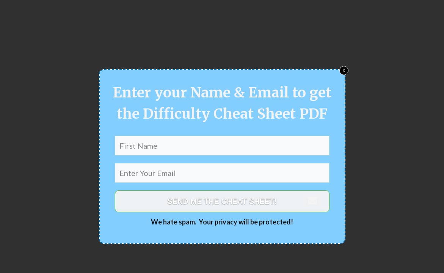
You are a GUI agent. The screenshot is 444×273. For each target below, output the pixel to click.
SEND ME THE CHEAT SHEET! (222, 201)
